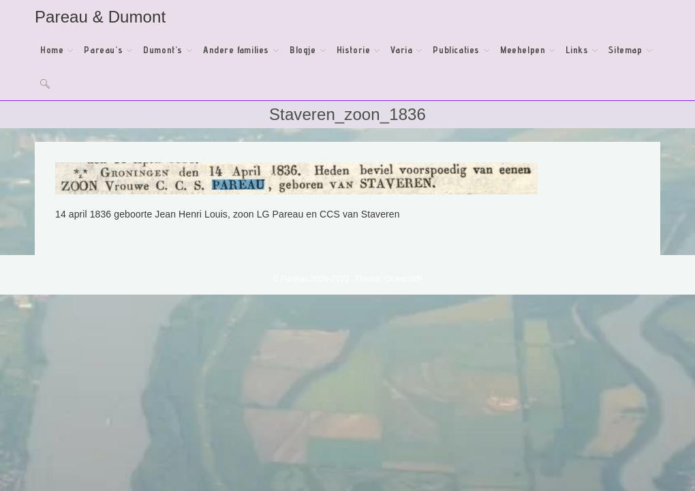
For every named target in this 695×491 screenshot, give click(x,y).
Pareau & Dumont (100, 17)
